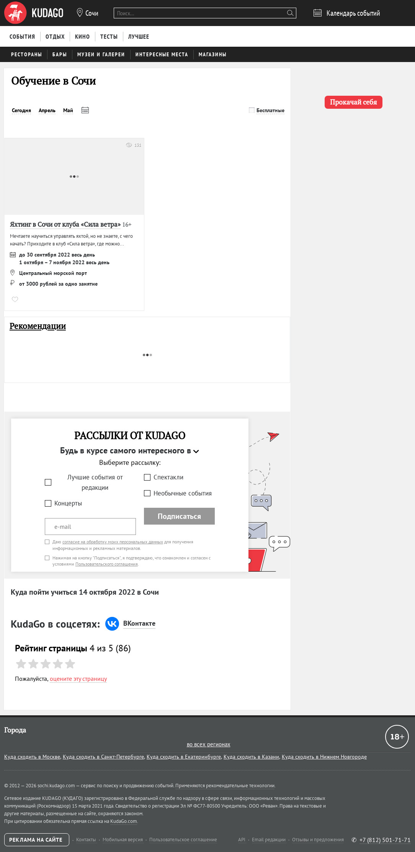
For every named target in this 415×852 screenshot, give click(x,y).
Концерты (68, 503)
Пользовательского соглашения (106, 564)
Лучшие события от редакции (95, 482)
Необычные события (183, 493)
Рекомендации (38, 326)
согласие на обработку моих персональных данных (112, 542)
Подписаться (179, 516)
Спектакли (168, 477)
